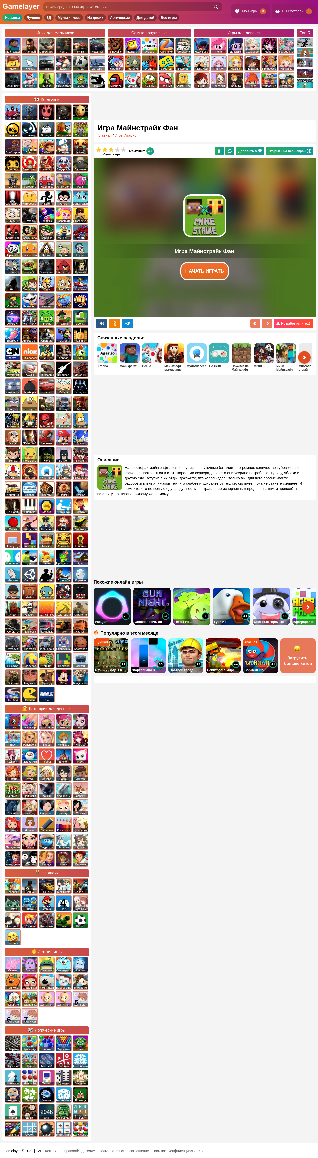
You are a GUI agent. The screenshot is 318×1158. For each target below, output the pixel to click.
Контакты (52, 1151)
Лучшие (33, 18)
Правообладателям (79, 1151)
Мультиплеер (69, 18)
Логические (120, 18)
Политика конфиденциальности (178, 1151)
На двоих (95, 18)
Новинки (12, 18)
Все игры (169, 18)
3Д (49, 18)
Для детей (145, 18)
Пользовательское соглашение (124, 1151)
